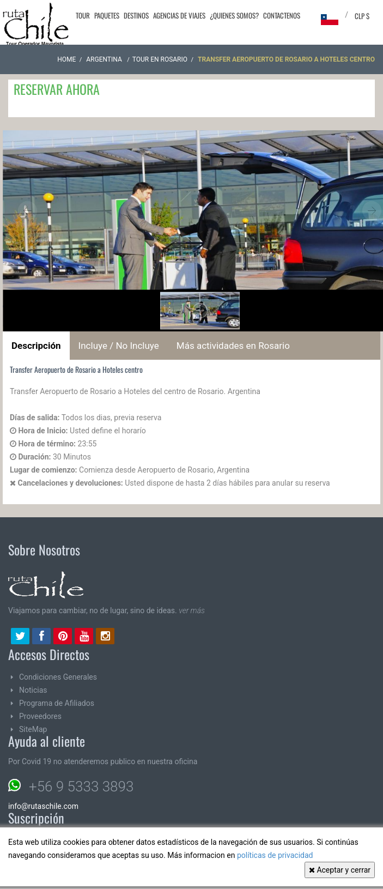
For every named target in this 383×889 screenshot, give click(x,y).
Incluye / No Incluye (118, 345)
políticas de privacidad (275, 855)
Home (66, 59)
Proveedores (40, 716)
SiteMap (33, 729)
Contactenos (281, 15)
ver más (192, 610)
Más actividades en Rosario (233, 345)
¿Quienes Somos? (234, 15)
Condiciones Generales (58, 677)
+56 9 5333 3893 (81, 786)
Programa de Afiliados (56, 703)
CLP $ (362, 15)
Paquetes (106, 15)
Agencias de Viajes (179, 15)
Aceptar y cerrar (339, 870)
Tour (83, 15)
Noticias (33, 690)
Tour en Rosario (159, 59)
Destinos (136, 15)
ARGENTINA (105, 59)
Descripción (36, 345)
